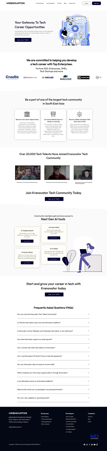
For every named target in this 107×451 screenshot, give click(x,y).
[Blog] (93, 419)
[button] (40, 3)
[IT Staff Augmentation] (47, 419)
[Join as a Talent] (71, 417)
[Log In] (86, 3)
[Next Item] (99, 77)
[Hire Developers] (47, 417)
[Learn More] (27, 241)
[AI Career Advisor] (71, 426)
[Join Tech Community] (71, 421)
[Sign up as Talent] (23, 40)
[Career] (93, 421)
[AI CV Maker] (71, 432)
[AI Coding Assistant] (71, 429)
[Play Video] (27, 172)
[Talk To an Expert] (47, 424)
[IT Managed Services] (47, 422)
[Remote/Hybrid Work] (71, 419)
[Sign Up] (96, 3)
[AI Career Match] (71, 424)
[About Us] (93, 417)
